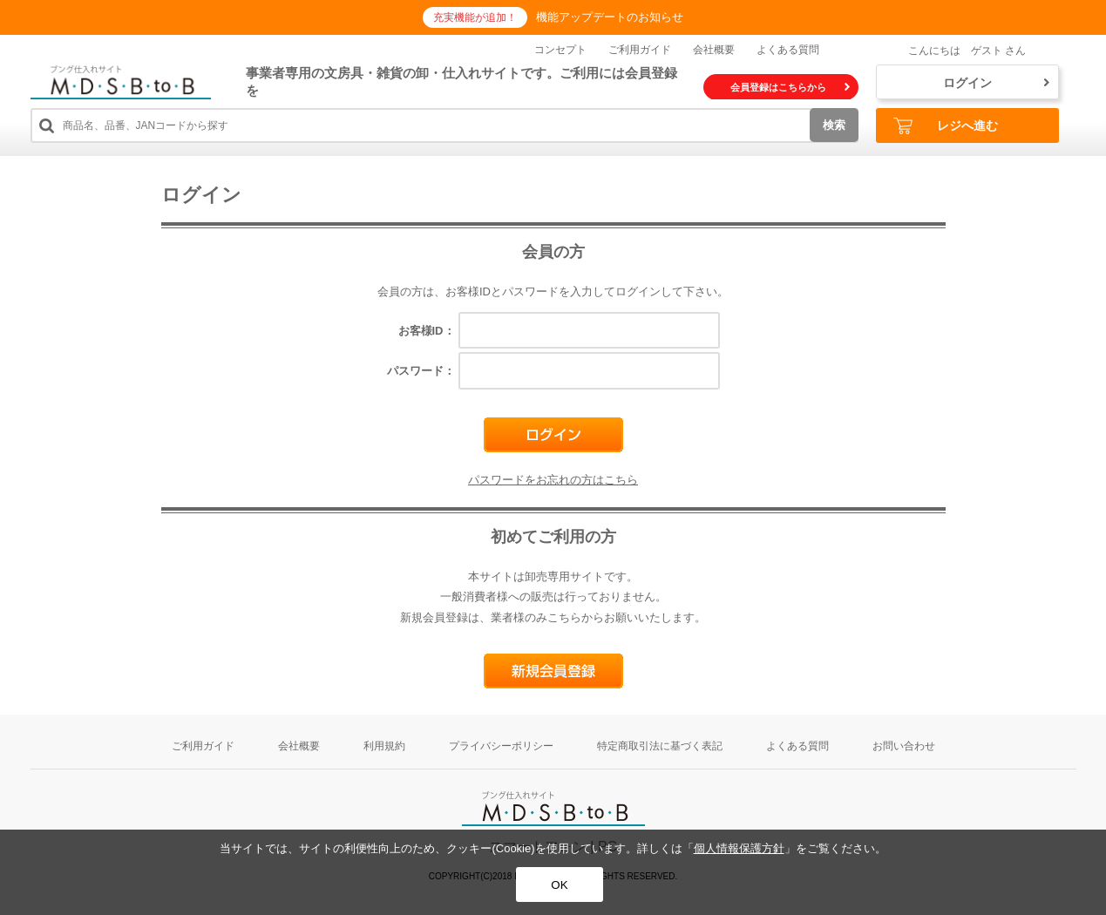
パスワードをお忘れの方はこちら (553, 479)
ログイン (996, 83)
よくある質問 (788, 50)
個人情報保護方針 (739, 848)
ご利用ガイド (639, 50)
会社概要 (714, 50)
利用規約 (384, 746)
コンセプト (560, 50)
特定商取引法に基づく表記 (660, 746)
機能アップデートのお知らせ (609, 17)
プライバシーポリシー (501, 746)
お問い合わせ (903, 746)
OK (559, 884)
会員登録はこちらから (790, 87)
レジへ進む (945, 126)
